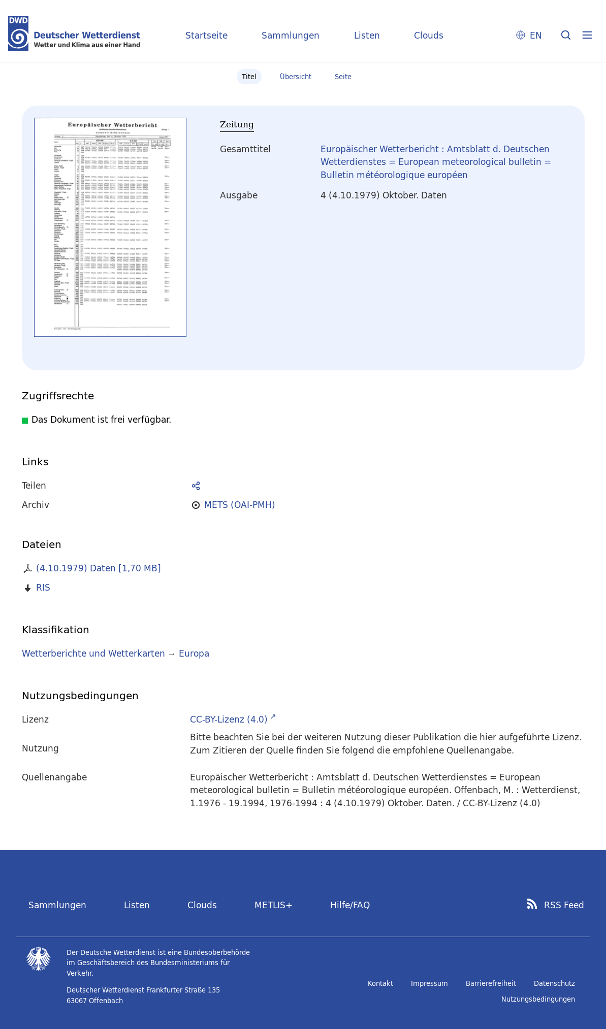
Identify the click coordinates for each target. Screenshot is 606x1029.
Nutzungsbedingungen (538, 999)
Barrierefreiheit (491, 983)
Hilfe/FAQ (350, 905)
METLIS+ (273, 905)
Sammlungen (291, 35)
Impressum (429, 983)
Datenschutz (554, 983)
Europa (194, 653)
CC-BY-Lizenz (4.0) (229, 719)
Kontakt (380, 983)
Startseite (206, 35)
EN (536, 35)
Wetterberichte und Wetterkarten (93, 653)
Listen (367, 35)
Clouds (428, 35)
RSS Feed (564, 905)
